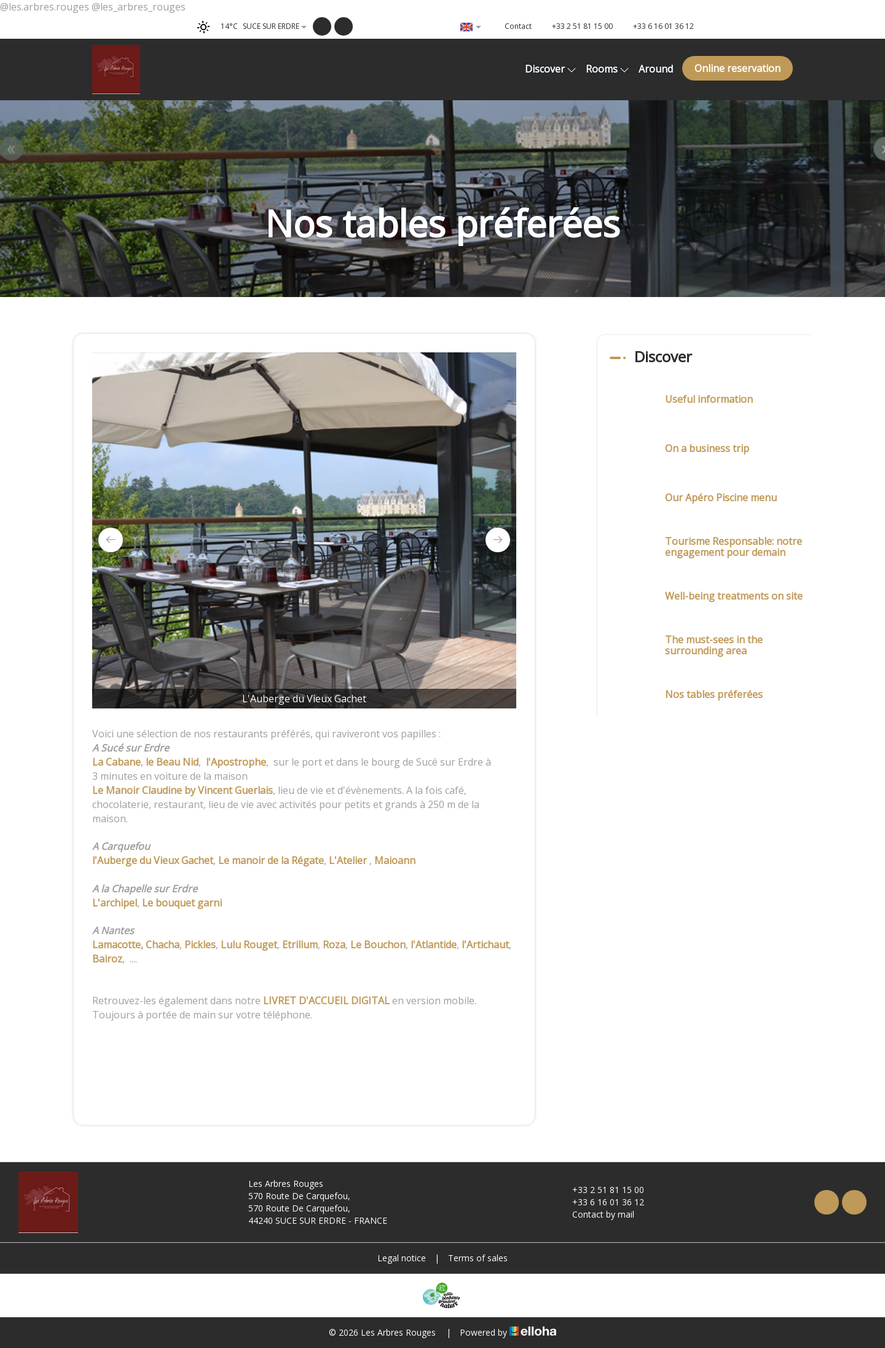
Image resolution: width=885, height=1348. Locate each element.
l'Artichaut (485, 944)
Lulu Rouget (249, 944)
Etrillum (300, 944)
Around (656, 69)
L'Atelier (349, 860)
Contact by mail (596, 1214)
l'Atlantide (434, 944)
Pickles (200, 944)
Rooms (607, 69)
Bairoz (107, 958)
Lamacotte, (117, 944)
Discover (550, 69)
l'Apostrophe (236, 762)
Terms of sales (478, 1258)
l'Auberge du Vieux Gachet (152, 860)
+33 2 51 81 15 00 (601, 1189)
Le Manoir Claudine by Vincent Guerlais (182, 790)
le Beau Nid (172, 762)
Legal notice (401, 1258)
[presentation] (110, 540)
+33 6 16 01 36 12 (601, 1202)
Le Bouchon (378, 944)
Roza (334, 944)
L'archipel (114, 903)
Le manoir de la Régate (271, 860)
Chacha (162, 944)
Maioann (394, 860)
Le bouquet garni (182, 903)
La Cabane (116, 762)
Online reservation (737, 68)
